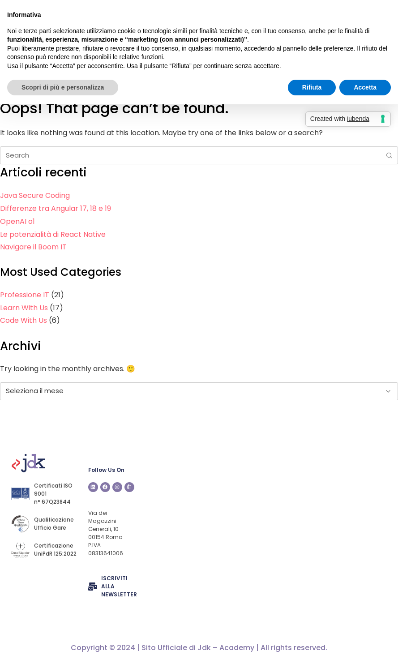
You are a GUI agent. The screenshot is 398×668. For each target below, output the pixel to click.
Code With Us (23, 320)
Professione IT (24, 295)
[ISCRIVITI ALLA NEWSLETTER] (92, 586)
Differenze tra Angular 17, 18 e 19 (55, 208)
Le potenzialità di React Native (53, 234)
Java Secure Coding (35, 195)
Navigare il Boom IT (33, 247)
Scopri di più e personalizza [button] (62, 87)
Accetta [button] (365, 87)
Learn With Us (24, 308)
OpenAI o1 (17, 221)
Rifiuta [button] (312, 87)
